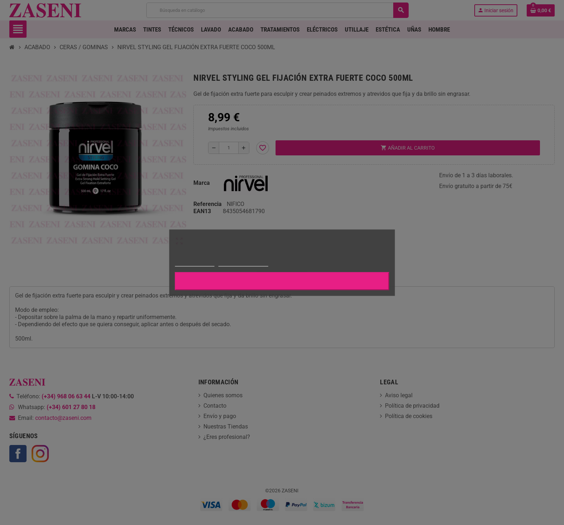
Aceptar (282, 281)
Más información (195, 263)
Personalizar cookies (243, 263)
